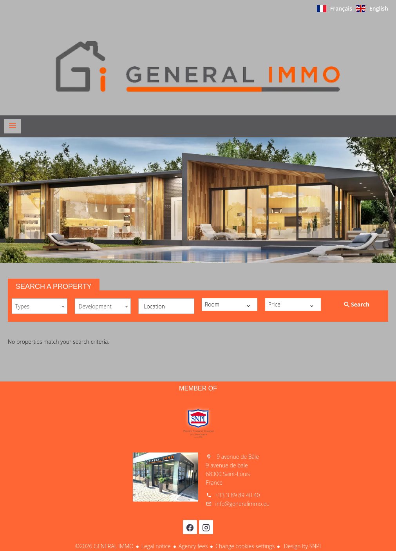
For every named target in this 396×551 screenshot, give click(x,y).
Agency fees (193, 546)
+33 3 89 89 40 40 (237, 495)
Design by (301, 546)
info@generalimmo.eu (242, 503)
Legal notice (156, 546)
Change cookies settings (245, 546)
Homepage (198, 66)
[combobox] (39, 306)
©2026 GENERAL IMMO (104, 546)
